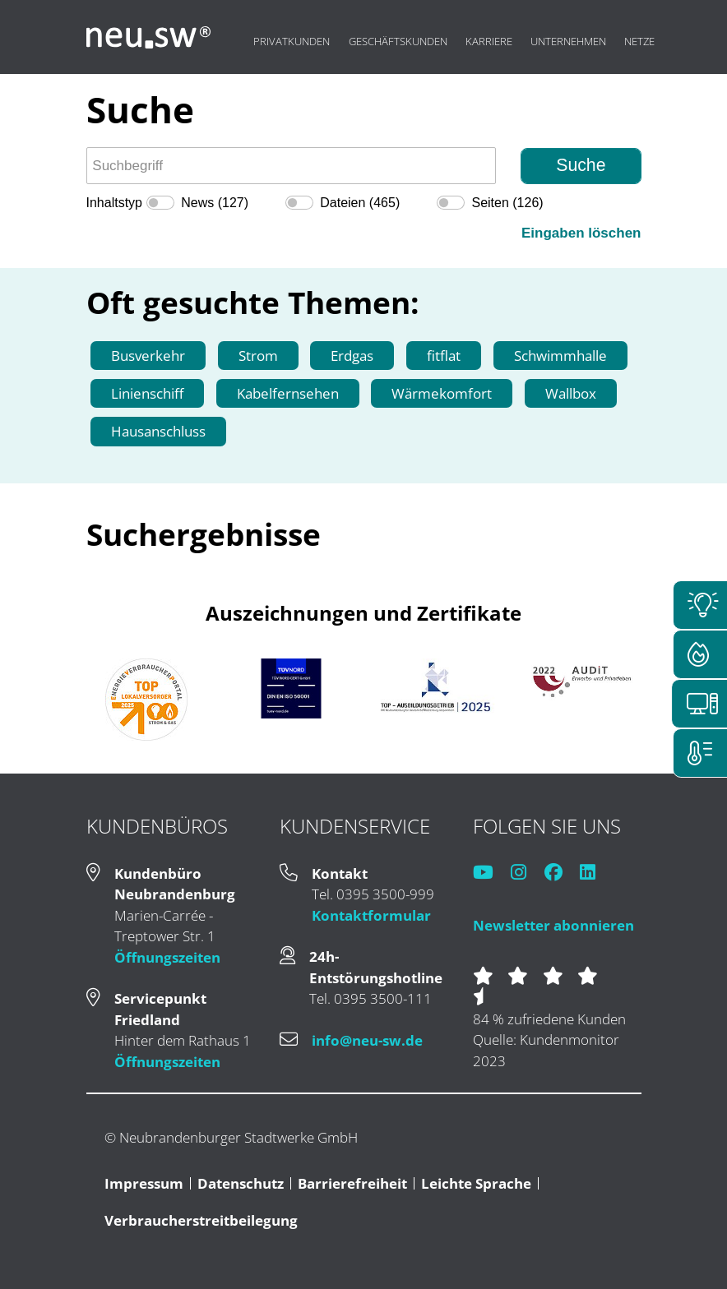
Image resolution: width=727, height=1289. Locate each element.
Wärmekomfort (441, 393)
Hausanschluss (158, 431)
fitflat (444, 355)
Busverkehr (148, 355)
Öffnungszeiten (167, 957)
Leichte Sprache (476, 1183)
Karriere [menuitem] (488, 41)
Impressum (143, 1183)
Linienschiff (147, 393)
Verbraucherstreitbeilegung (201, 1220)
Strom (258, 355)
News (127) (214, 203)
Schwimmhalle (560, 355)
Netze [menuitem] (639, 41)
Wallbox (570, 393)
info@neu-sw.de (367, 1040)
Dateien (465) (360, 203)
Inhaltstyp (114, 203)
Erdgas (352, 355)
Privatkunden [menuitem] (291, 41)
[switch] (160, 203)
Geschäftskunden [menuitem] (398, 41)
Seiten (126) (507, 203)
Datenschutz (240, 1183)
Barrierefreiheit (352, 1183)
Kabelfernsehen (288, 393)
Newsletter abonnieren (553, 925)
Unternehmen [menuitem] (568, 41)
